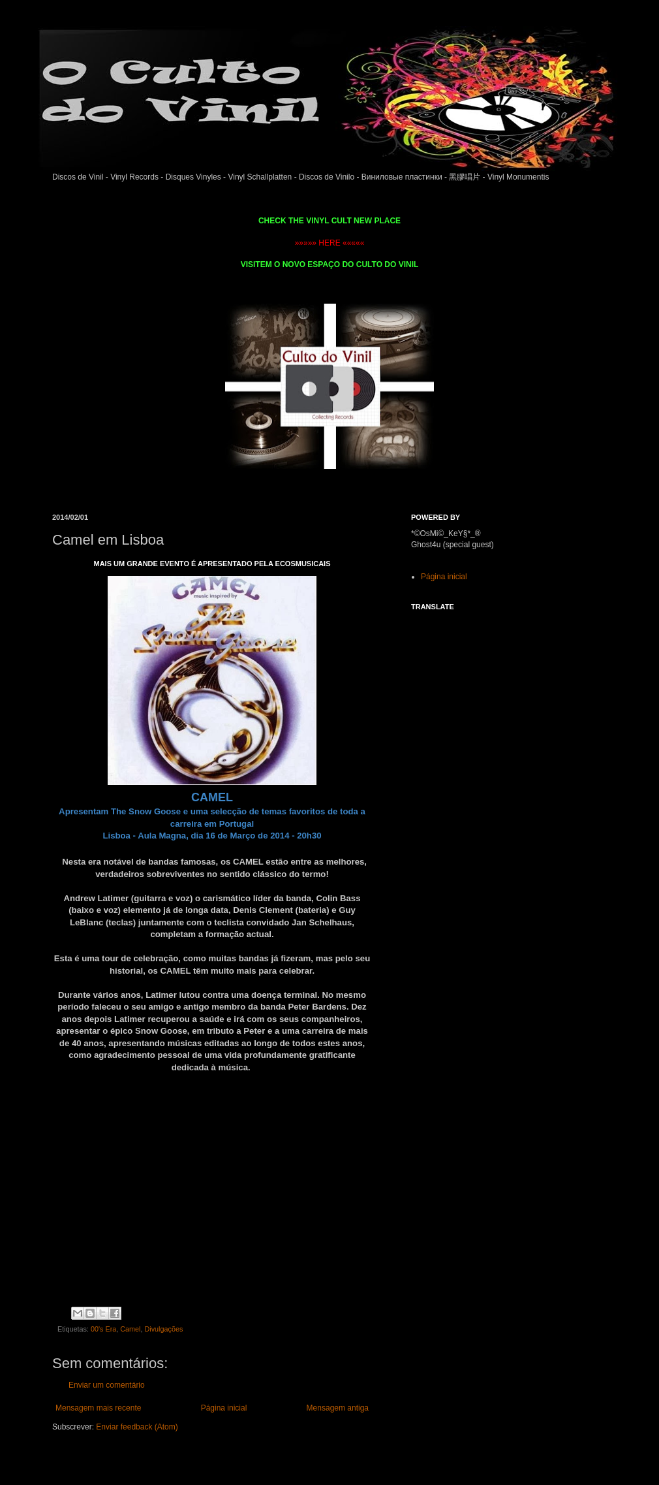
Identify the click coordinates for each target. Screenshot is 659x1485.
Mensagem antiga (338, 1408)
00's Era (103, 1329)
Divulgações (164, 1329)
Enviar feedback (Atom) (136, 1426)
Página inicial (224, 1408)
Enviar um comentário (107, 1385)
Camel (130, 1329)
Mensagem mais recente (98, 1408)
